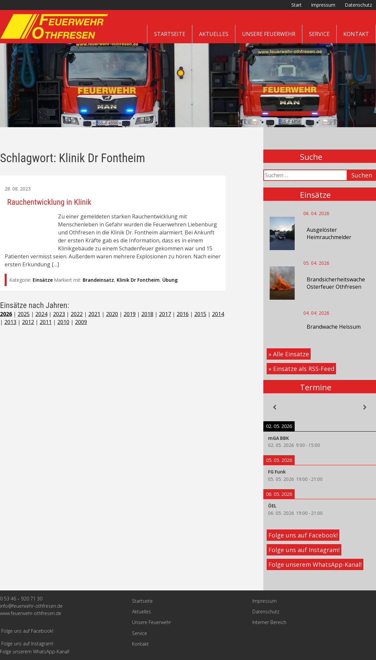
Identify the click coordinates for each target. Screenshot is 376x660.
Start (296, 5)
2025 (24, 314)
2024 (41, 314)
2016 (183, 314)
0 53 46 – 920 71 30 (21, 598)
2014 (218, 314)
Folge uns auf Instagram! (304, 550)
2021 (94, 314)
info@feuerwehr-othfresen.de (31, 606)
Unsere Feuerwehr (268, 34)
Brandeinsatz (98, 280)
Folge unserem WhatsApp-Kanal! (315, 564)
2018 (147, 314)
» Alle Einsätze (288, 354)
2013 (10, 322)
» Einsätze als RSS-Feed (301, 369)
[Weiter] (364, 407)
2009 (81, 322)
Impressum (323, 5)
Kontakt (356, 34)
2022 (77, 314)
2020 (112, 314)
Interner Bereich (269, 622)
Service (319, 34)
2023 (59, 314)
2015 (200, 314)
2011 (46, 322)
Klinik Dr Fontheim (138, 280)
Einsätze (43, 280)
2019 (130, 314)
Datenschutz (358, 5)
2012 (28, 322)
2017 (165, 314)
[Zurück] (274, 407)
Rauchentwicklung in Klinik (49, 202)
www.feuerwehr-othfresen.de (30, 613)
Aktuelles (213, 34)
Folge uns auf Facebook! (303, 535)
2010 (63, 322)
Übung (170, 280)
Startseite (169, 34)
